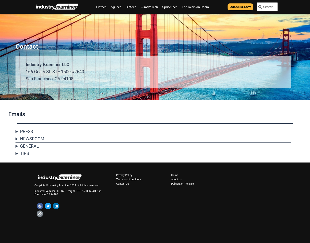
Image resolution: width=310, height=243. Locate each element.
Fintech (101, 7)
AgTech (116, 7)
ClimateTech (149, 7)
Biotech (131, 7)
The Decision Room (195, 7)
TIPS (24, 153)
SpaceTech (170, 7)
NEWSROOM (32, 138)
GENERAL (29, 146)
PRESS (26, 131)
